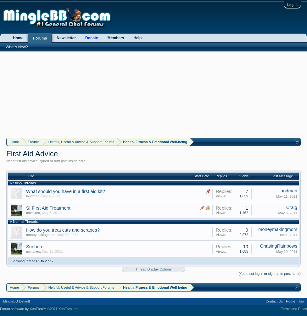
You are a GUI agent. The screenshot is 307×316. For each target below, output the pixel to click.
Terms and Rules (294, 309)
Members (116, 38)
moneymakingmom (40, 235)
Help (137, 38)
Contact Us (273, 301)
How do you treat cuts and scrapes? (63, 230)
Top (301, 301)
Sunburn (34, 246)
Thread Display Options (154, 269)
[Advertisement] (153, 94)
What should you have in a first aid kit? (65, 191)
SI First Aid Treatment (48, 208)
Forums (40, 38)
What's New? (17, 47)
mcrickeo (33, 213)
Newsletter (66, 38)
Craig (291, 207)
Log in (292, 5)
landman (32, 196)
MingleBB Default (16, 301)
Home (18, 38)
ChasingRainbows (278, 246)
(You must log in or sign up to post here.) (269, 274)
